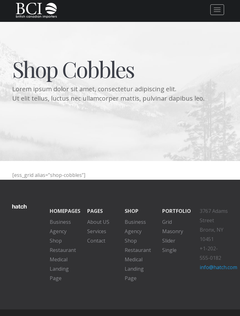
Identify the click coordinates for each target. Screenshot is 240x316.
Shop (56, 240)
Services (96, 231)
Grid (167, 221)
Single (169, 250)
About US (98, 221)
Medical (59, 259)
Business (60, 221)
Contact (96, 240)
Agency (58, 231)
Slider (168, 240)
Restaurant (63, 250)
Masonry (172, 231)
